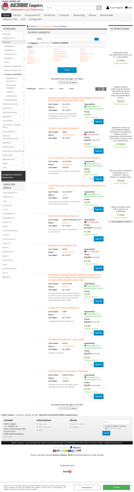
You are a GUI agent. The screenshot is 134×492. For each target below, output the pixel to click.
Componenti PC (32, 16)
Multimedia (7, 160)
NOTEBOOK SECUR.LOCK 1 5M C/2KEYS (66, 345)
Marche (17, 16)
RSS (128, 227)
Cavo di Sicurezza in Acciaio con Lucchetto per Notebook (74, 162)
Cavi (5, 23)
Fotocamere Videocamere (13, 156)
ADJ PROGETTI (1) (8, 257)
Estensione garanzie (13, 75)
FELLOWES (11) (84, 63)
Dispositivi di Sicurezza (11, 84)
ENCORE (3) (31, 63)
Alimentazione (8, 152)
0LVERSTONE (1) (8, 202)
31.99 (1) (5, 215)
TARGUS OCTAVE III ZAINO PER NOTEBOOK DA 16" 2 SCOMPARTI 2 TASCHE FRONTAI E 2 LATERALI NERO (120, 179)
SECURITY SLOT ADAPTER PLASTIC (63, 133)
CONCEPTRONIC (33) (60, 59)
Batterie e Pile (122, 16)
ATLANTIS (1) (31, 57)
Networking (78, 16)
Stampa (91, 16)
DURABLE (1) (84, 61)
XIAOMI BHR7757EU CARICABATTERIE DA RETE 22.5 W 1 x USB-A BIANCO (120, 60)
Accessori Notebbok (13, 79)
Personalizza (87, 487)
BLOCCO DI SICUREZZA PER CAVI (63, 221)
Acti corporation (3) (9, 244)
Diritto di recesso (44, 432)
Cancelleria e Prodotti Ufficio (11, 131)
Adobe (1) (6, 261)
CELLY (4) (83, 57)
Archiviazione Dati (10, 109)
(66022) (6, 282)
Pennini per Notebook (11, 91)
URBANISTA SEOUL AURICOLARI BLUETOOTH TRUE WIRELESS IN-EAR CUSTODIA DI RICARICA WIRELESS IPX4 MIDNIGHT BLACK (120, 97)
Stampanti (6, 121)
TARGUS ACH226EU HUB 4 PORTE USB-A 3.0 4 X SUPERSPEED (120, 214)
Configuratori (17, 23)
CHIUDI (132, 485)
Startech (65, 228)
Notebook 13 (9, 51)
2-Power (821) (7, 210)
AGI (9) (5, 269)
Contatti (9, 442)
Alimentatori (11, 101)
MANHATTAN (67, 169)
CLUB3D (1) (31, 59)
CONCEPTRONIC (68, 140)
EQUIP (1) (57, 63)
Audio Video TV (8, 137)
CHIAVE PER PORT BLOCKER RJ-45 (63, 313)
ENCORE (65, 112)
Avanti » (74, 87)
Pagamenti (42, 429)
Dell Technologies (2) (60, 61)
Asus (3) (82, 54)
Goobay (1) (57, 66)
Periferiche (48, 16)
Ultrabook (8, 63)
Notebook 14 (9, 55)
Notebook (6, 47)
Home (6, 16)
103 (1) (5, 206)
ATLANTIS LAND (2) (60, 57)
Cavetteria (6, 148)
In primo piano (119, 33)
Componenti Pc (8, 43)
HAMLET (65, 383)
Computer (63, 16)
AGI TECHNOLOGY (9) (9, 274)
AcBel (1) (5, 231)
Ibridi (6, 67)
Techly (64, 200)
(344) (30, 68)
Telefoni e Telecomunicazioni (10, 142)
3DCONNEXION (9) (8, 223)
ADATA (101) (6, 248)
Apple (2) (56, 54)
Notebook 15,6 (10, 59)
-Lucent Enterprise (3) (10, 198)
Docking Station (11, 105)
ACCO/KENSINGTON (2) (10, 236)
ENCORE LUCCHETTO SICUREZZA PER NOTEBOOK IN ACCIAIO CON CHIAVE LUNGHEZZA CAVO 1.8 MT (76, 103)
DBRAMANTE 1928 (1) (86, 59)
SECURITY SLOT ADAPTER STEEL (62, 250)
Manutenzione (8, 164)
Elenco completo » (118, 227)
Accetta (116, 487)
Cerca (39, 44)
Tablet (5, 168)
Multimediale (105, 16)
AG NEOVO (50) (7, 265)
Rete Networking (9, 117)
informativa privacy (113, 433)
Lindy (4, 172)
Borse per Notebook (12, 71)
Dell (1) (29, 61)
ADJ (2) (29, 54)
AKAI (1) (5, 278)
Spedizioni (75, 432)
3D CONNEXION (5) (9, 219)
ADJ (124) (5, 253)
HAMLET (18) (84, 66)
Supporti (10, 97)
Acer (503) (6, 240)
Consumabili (7, 125)
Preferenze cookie (67, 470)
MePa (40, 435)
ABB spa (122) (7, 227)
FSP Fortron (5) (32, 66)
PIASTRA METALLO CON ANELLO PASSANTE (68, 376)
